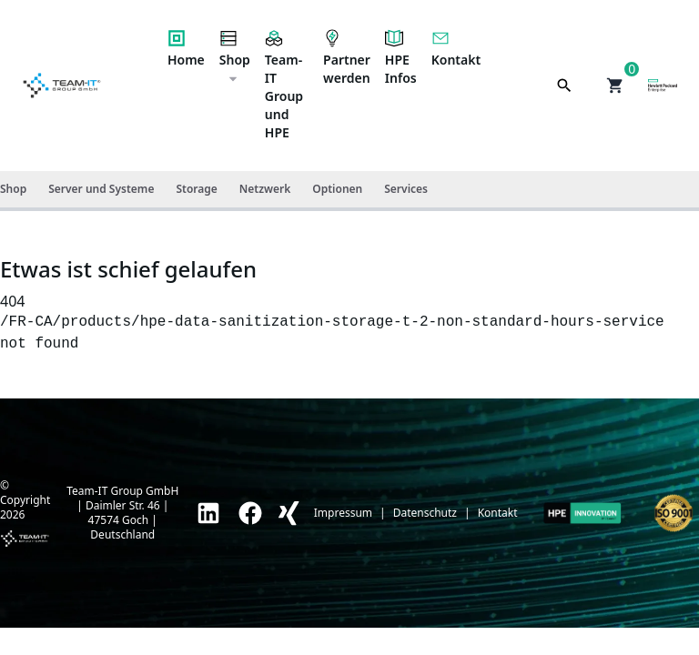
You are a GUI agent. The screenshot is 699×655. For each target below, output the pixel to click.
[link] (208, 513)
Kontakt (456, 48)
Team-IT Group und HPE (284, 85)
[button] (615, 85)
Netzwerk (264, 188)
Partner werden (346, 57)
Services (406, 188)
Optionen (337, 188)
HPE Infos (401, 57)
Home (186, 48)
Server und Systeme (101, 188)
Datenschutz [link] (425, 513)
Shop (234, 57)
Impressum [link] (343, 513)
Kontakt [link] (498, 513)
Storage (196, 188)
